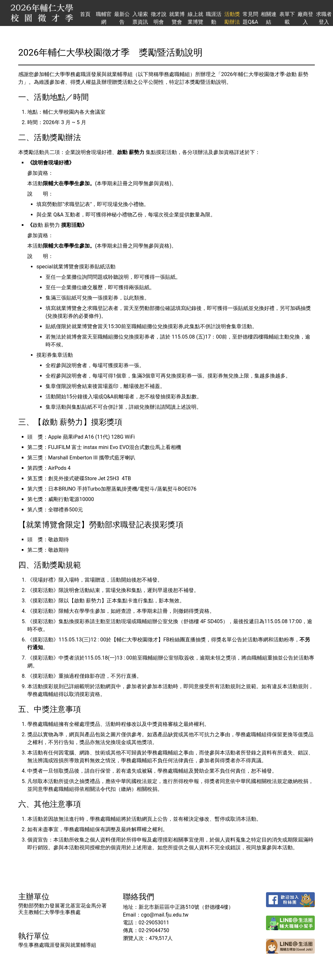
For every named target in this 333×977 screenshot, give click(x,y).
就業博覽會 (177, 18)
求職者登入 (324, 18)
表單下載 (287, 18)
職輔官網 (104, 18)
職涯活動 (213, 18)
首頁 (85, 14)
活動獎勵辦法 (232, 18)
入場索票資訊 (140, 18)
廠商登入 (305, 18)
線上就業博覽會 (195, 18)
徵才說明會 (158, 18)
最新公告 (122, 18)
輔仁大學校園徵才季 (42, 13)
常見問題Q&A (250, 18)
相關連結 (268, 18)
